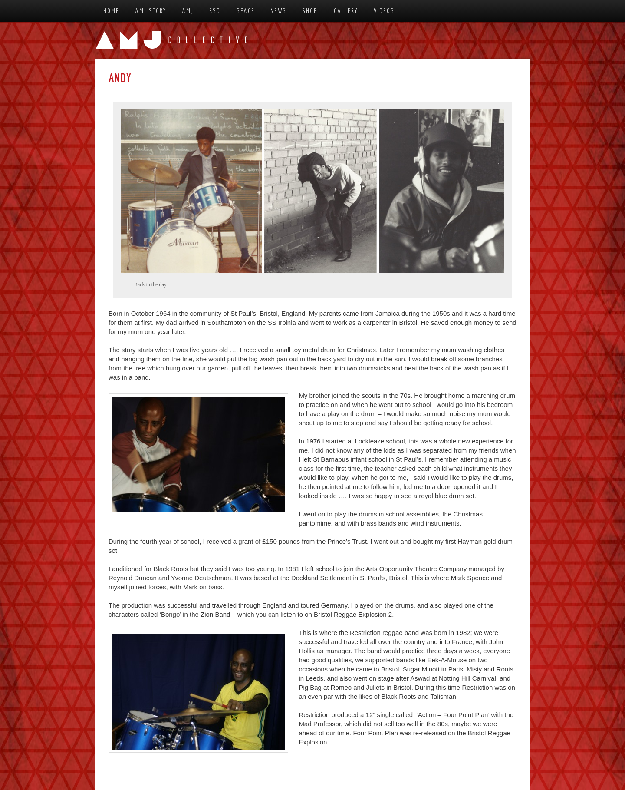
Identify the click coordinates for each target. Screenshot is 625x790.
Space (246, 10)
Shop (310, 10)
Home (111, 10)
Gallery (346, 10)
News (278, 10)
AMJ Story (151, 10)
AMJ (188, 10)
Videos (384, 10)
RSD (214, 10)
